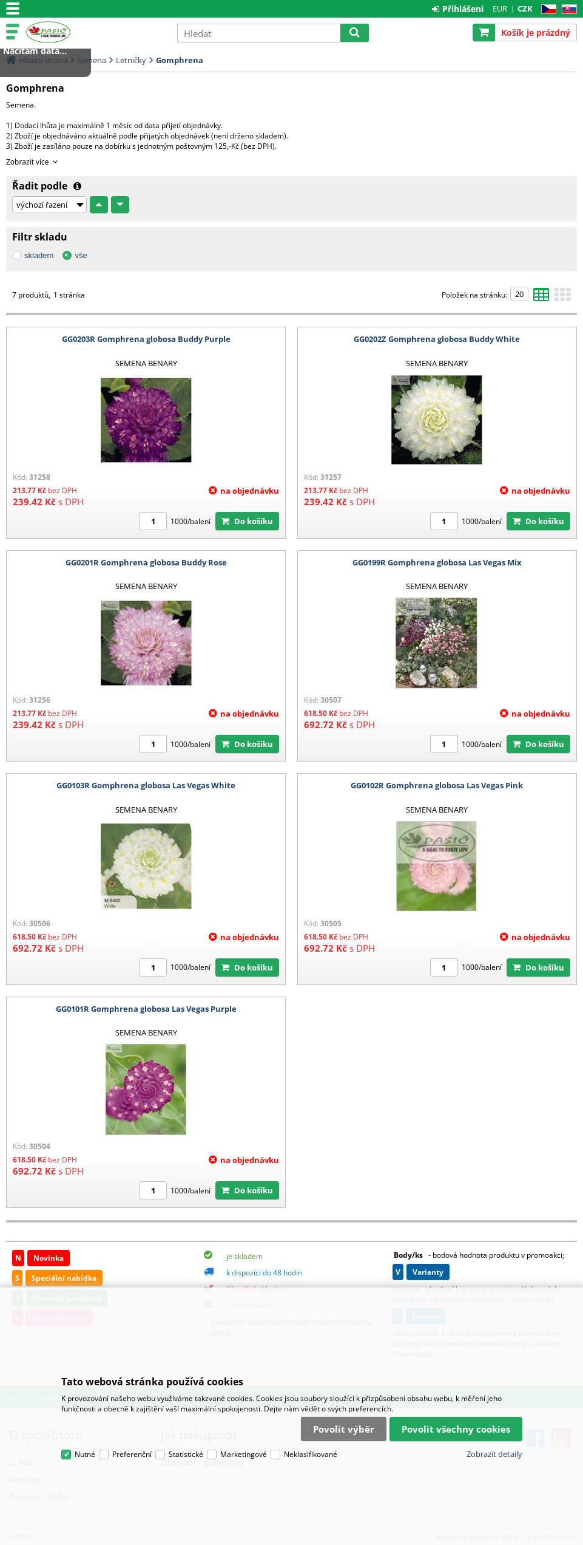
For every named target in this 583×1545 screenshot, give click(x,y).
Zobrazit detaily (494, 1453)
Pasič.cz (95, 32)
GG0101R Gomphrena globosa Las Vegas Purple (146, 1008)
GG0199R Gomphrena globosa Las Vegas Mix (437, 562)
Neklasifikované (310, 1454)
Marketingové (243, 1454)
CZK (525, 8)
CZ (546, 9)
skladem (38, 255)
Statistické (186, 1454)
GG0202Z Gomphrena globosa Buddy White (437, 338)
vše (81, 255)
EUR (500, 8)
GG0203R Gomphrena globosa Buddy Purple (146, 338)
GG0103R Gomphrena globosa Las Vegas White (145, 785)
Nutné (85, 1454)
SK (566, 9)
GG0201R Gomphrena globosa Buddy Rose (146, 562)
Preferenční (132, 1454)
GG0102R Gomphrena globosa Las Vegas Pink (437, 785)
